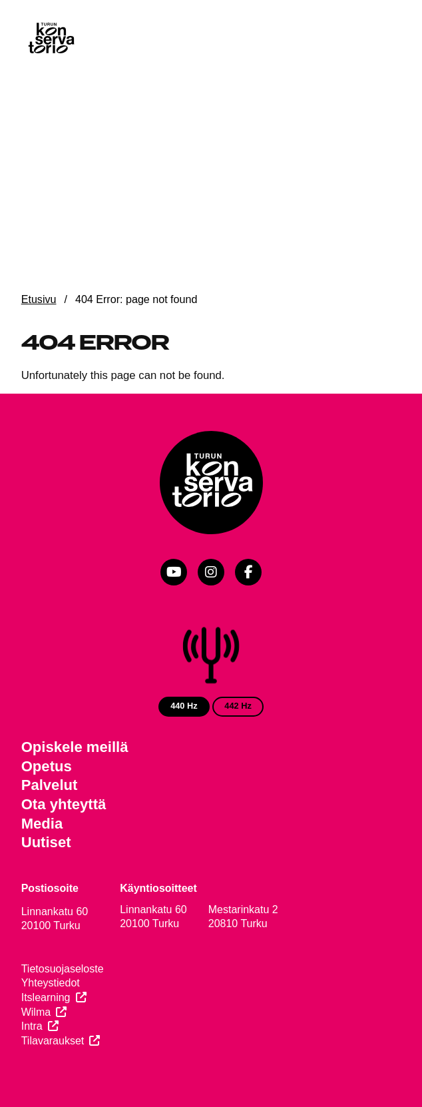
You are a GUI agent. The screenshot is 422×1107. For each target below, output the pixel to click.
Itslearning (46, 997)
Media (42, 823)
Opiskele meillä (74, 747)
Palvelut (49, 785)
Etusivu (39, 299)
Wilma (36, 1012)
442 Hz (238, 706)
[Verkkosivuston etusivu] (50, 39)
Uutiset (46, 842)
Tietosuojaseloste (62, 968)
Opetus (46, 766)
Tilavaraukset (53, 1040)
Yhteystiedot (50, 982)
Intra (32, 1026)
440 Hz (184, 706)
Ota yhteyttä (63, 804)
